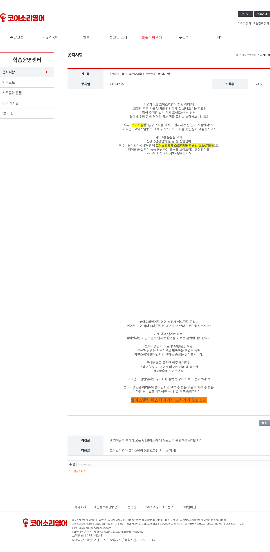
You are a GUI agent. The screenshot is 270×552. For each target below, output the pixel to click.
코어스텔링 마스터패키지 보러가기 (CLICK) (169, 400)
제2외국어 (50, 37)
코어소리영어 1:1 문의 (159, 507)
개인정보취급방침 (105, 507)
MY (219, 37)
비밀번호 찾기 (261, 23)
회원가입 (262, 14)
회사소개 (80, 507)
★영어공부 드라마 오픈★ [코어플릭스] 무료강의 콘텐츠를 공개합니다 (156, 440)
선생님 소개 (118, 37)
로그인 (245, 14)
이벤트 (84, 37)
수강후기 (185, 37)
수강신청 (17, 37)
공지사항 (8, 72)
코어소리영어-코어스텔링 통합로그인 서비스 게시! (143, 450)
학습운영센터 (152, 37)
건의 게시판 (10, 103)
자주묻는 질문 (12, 93)
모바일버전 (188, 507)
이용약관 (130, 507)
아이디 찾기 (244, 23)
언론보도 (8, 82)
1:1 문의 (8, 113)
